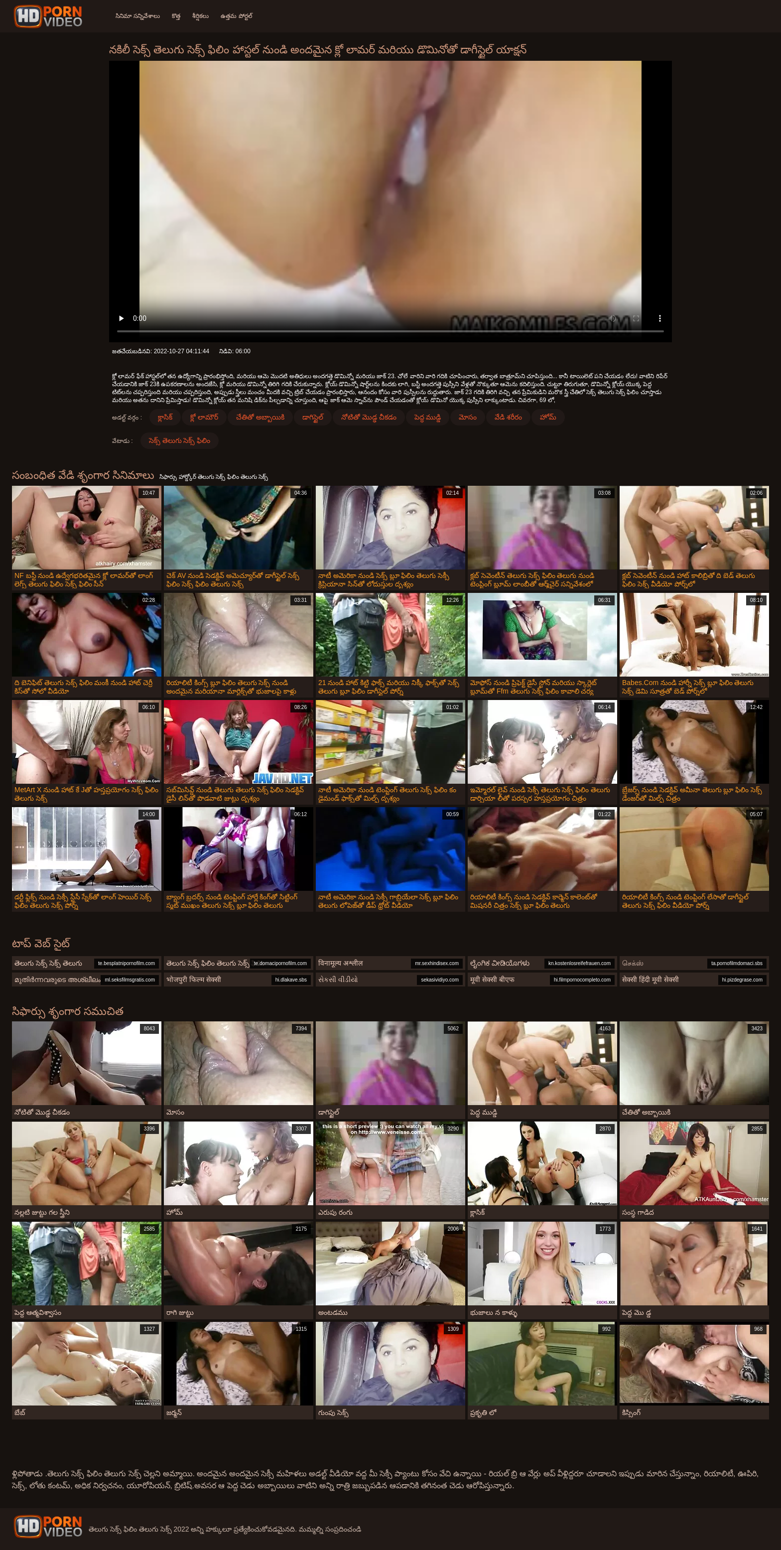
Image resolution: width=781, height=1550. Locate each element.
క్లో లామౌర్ (204, 417)
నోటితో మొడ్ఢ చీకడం (368, 417)
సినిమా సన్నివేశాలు (138, 15)
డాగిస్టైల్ (312, 417)
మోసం (468, 417)
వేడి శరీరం (508, 417)
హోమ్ (548, 417)
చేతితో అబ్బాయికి (260, 417)
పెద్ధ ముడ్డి (427, 417)
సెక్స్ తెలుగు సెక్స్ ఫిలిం (180, 440)
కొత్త (176, 15)
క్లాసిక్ (165, 417)
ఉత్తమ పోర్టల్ (236, 15)
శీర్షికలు (200, 15)
